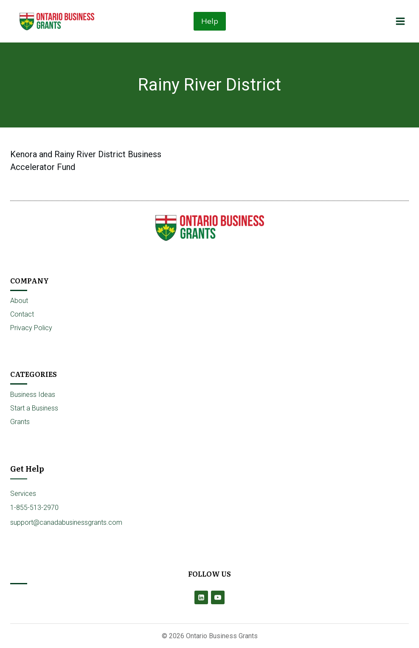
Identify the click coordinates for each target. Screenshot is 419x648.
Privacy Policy (31, 328)
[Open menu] (400, 21)
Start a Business (34, 408)
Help (209, 21)
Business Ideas (32, 394)
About (19, 301)
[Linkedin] (201, 597)
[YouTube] (218, 597)
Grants (20, 422)
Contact (22, 314)
